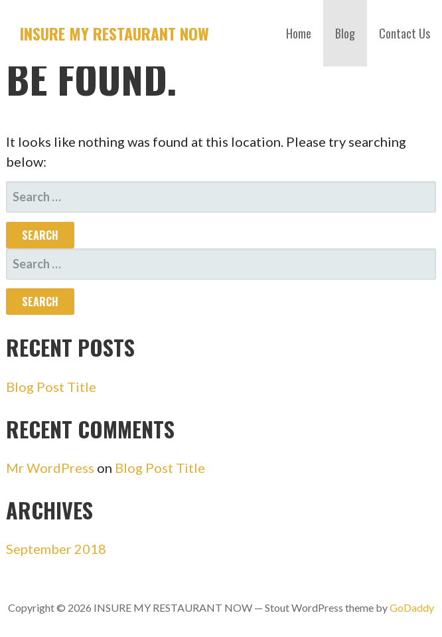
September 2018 (56, 549)
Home (298, 33)
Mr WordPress (50, 468)
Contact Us (404, 33)
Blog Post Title (51, 387)
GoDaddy (412, 607)
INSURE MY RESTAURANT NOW (114, 33)
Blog (345, 33)
